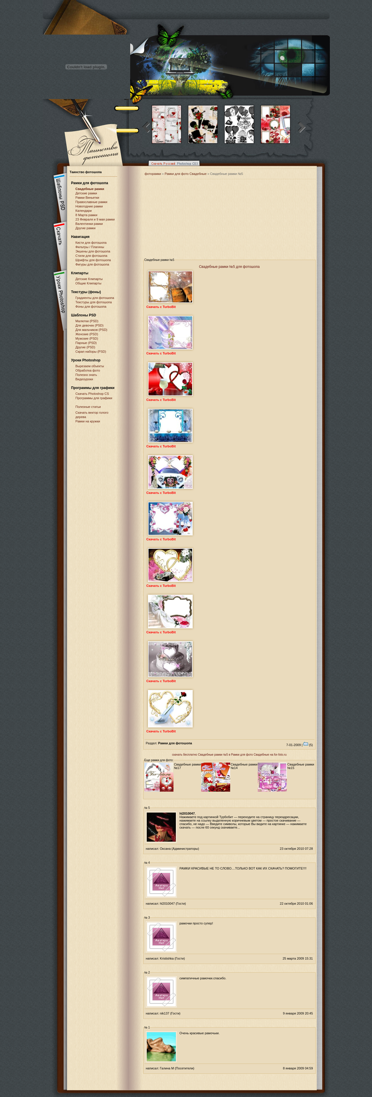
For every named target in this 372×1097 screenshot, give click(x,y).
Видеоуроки (84, 379)
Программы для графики (94, 398)
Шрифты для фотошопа (93, 260)
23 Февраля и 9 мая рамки (95, 219)
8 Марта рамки (86, 215)
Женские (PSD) (87, 334)
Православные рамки (92, 202)
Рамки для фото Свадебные (185, 173)
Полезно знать (86, 375)
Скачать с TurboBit (161, 307)
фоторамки (153, 173)
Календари (84, 210)
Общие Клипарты (88, 283)
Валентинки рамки (89, 223)
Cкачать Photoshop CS (92, 393)
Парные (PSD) (86, 343)
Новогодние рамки (89, 206)
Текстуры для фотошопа (94, 302)
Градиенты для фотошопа (95, 298)
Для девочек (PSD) (90, 325)
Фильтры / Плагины (90, 247)
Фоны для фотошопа (91, 306)
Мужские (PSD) (87, 338)
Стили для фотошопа (92, 255)
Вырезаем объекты (90, 366)
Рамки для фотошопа (89, 183)
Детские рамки (86, 193)
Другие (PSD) (85, 347)
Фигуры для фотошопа (92, 264)
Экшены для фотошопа (93, 251)
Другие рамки (86, 228)
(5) (308, 745)
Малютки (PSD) (87, 321)
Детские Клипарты (89, 279)
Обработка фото (88, 370)
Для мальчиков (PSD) (92, 329)
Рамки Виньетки (87, 197)
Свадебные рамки (90, 189)
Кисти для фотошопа (91, 242)
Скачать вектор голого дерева (92, 415)
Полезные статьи (88, 406)
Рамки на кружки (88, 421)
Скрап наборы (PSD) (91, 351)
